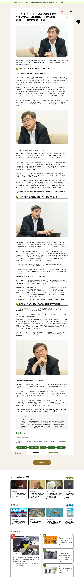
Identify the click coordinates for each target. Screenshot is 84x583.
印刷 (66, 17)
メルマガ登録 (54, 452)
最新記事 (15, 505)
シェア (31, 452)
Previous (67, 478)
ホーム (11, 2)
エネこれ (16, 2)
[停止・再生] (70, 477)
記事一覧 (20, 2)
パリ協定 (61, 447)
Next (72, 478)
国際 (43, 447)
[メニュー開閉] (78, 22)
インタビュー (22, 447)
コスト (52, 447)
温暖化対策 (34, 447)
